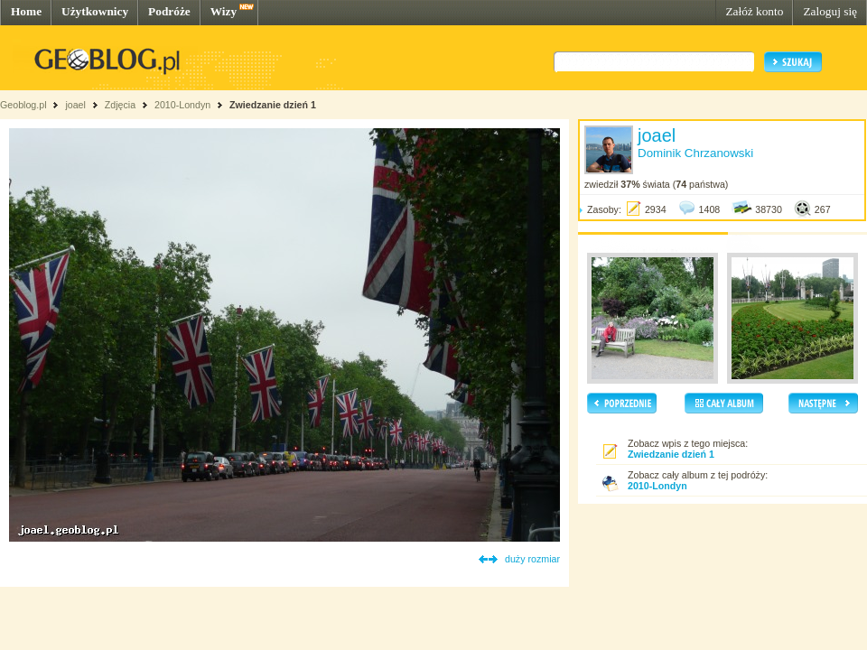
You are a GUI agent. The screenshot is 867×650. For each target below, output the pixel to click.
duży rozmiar (532, 558)
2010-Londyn (182, 104)
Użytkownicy (94, 11)
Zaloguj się (830, 11)
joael (75, 104)
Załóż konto (754, 11)
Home (26, 11)
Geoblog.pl (23, 104)
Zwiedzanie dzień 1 (272, 104)
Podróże (169, 11)
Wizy (223, 11)
